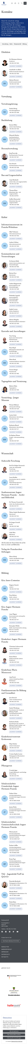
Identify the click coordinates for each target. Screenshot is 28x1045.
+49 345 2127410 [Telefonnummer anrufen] (13, 196)
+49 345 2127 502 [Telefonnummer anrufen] (14, 589)
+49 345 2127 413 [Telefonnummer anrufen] (14, 536)
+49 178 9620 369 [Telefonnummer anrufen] (14, 852)
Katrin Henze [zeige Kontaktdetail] (13, 656)
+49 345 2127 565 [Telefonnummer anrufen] (14, 323)
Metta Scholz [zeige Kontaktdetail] (13, 556)
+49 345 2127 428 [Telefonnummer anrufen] (14, 289)
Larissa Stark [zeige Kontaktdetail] (12, 415)
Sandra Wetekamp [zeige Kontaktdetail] (14, 708)
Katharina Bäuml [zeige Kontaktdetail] (14, 425)
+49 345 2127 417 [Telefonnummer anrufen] (14, 619)
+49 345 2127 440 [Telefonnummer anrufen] (14, 390)
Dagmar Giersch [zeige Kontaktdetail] (14, 585)
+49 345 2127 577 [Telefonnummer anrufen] (14, 313)
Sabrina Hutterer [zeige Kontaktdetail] (14, 80)
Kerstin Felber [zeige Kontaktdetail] (13, 125)
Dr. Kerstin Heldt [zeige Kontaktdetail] (14, 261)
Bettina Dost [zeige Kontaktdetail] (13, 273)
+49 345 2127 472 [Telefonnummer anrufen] (14, 776)
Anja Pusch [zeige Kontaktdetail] (12, 677)
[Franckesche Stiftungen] (3, 3)
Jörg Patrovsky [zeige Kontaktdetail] (13, 153)
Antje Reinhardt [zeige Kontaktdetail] (13, 180)
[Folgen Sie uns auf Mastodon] (13, 931)
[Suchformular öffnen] (21, 3)
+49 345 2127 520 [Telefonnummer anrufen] (14, 409)
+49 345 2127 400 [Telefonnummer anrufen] (14, 63)
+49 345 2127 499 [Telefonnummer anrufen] (14, 560)
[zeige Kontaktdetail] (4, 63)
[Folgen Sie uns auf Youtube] (17, 931)
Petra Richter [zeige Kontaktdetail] (13, 595)
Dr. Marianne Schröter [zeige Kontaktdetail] (15, 59)
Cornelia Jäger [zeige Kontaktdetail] (13, 770)
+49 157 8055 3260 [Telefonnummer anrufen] (14, 885)
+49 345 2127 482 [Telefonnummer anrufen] (14, 526)
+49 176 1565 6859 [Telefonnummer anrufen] (14, 866)
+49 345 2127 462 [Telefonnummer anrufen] (14, 373)
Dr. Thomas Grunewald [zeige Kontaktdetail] (16, 502)
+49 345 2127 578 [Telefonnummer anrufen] (14, 758)
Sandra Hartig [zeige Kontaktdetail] (13, 108)
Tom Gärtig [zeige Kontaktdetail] (12, 336)
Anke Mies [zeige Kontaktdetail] (12, 532)
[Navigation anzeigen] (25, 3)
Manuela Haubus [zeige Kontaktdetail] (14, 135)
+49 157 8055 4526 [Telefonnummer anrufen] (14, 800)
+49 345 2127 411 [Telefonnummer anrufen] (14, 506)
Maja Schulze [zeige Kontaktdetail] (13, 744)
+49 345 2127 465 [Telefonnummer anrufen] (14, 341)
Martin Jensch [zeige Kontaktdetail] (13, 832)
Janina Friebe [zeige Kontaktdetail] (13, 807)
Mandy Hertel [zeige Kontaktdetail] (13, 891)
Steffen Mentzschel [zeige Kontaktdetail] (14, 199)
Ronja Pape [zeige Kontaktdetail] (12, 859)
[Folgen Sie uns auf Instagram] (6, 931)
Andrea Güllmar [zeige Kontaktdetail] (13, 242)
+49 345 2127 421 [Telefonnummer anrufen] (14, 157)
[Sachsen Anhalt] (14, 991)
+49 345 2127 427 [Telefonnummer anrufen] (14, 484)
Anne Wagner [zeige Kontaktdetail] (13, 614)
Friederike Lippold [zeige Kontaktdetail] (14, 295)
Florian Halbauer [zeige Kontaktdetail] (14, 405)
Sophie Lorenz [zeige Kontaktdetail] (13, 309)
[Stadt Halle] (14, 1006)
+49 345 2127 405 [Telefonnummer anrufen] (14, 266)
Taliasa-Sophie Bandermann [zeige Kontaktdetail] (17, 512)
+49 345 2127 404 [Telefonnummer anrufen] (14, 277)
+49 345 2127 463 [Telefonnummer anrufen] (14, 363)
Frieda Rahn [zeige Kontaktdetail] (12, 902)
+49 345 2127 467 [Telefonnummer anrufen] (14, 184)
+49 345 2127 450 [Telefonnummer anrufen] (14, 235)
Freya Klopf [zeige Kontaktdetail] (12, 348)
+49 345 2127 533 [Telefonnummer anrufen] (14, 715)
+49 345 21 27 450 (11, 929)
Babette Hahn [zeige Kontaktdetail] (13, 386)
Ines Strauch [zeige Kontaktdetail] (12, 163)
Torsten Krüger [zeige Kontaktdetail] (13, 369)
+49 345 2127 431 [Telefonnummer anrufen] (14, 302)
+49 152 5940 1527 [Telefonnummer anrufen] (14, 839)
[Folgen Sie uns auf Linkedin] (9, 931)
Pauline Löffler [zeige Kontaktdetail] (13, 845)
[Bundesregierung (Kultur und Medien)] (14, 977)
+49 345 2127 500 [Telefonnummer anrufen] (14, 682)
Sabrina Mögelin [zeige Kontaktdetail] (14, 319)
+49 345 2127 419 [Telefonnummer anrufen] (14, 701)
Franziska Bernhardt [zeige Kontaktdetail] (14, 881)
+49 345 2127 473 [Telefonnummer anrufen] (14, 471)
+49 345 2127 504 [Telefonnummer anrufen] (14, 650)
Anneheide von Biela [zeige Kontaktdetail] (15, 69)
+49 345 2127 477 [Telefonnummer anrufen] (14, 141)
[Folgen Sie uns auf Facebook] (2, 931)
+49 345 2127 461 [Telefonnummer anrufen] (14, 353)
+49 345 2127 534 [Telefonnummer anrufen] (14, 729)
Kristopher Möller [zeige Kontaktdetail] (14, 626)
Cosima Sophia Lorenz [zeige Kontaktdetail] (15, 754)
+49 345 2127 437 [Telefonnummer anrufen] (14, 441)
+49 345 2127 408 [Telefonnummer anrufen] (14, 112)
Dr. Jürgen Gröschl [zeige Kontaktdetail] (14, 522)
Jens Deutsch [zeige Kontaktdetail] (13, 697)
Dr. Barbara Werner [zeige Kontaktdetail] (14, 435)
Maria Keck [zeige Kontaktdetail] (12, 359)
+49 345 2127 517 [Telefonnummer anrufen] (14, 429)
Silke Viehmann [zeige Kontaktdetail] (13, 232)
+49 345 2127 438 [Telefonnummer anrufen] (14, 167)
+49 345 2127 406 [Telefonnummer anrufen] (14, 204)
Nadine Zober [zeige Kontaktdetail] (13, 793)
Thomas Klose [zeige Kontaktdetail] (13, 190)
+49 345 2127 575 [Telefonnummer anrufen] (14, 747)
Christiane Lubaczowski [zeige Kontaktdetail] (16, 646)
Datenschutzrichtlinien (16, 1041)
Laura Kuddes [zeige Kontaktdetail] (13, 477)
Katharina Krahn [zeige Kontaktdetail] (14, 721)
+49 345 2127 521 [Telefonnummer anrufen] (14, 419)
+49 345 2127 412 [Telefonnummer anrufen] (14, 516)
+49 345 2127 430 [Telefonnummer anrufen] (14, 129)
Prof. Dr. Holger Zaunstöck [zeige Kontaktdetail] (16, 465)
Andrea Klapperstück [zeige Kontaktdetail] (15, 283)
